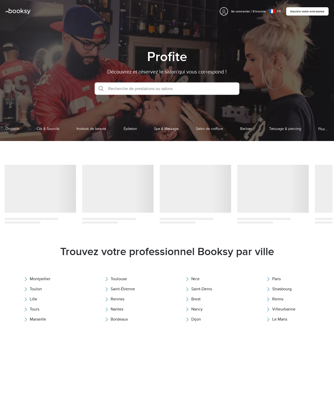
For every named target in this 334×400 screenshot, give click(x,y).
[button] (167, 88)
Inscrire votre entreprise (307, 11)
